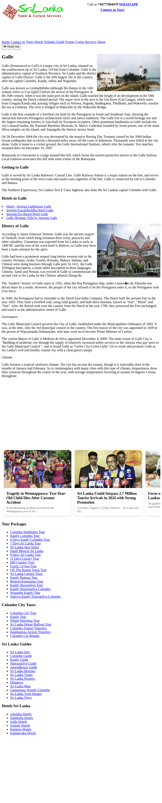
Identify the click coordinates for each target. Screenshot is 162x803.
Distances (16, 682)
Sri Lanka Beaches (22, 671)
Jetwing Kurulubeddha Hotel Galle (30, 210)
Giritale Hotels (20, 725)
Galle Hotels (18, 721)
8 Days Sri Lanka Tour (25, 555)
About (101, 42)
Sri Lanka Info (20, 652)
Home (6, 42)
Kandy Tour (18, 617)
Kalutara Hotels (20, 729)
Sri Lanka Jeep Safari (24, 547)
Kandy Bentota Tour (24, 577)
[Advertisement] (78, 29)
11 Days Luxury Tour (24, 558)
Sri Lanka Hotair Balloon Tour (30, 624)
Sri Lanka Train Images (26, 694)
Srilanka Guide (54, 42)
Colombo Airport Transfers (28, 628)
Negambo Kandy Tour (25, 593)
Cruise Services (85, 42)
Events (69, 42)
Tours (30, 42)
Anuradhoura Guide (23, 667)
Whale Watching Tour (25, 620)
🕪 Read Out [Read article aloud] (11, 46)
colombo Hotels (21, 714)
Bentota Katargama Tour (26, 581)
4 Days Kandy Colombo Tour (30, 539)
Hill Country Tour (22, 562)
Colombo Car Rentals (24, 636)
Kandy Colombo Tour (25, 536)
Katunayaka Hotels (23, 733)
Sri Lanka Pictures (22, 678)
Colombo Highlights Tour (27, 532)
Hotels (38, 42)
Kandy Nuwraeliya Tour (26, 585)
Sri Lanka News (21, 697)
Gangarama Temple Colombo (30, 690)
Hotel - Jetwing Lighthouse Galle (28, 206)
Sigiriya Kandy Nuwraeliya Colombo (35, 596)
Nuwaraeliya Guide (23, 663)
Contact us (18, 42)
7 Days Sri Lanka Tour (25, 543)
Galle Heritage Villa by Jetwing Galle (31, 218)
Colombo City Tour (23, 613)
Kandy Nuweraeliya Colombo (30, 589)
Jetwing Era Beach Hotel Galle (27, 214)
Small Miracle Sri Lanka (26, 551)
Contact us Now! (113, 10)
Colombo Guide (21, 656)
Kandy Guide (19, 659)
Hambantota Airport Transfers (30, 632)
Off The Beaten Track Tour (28, 570)
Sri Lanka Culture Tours (26, 574)
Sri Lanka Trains (21, 675)
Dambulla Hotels (21, 718)
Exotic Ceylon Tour (23, 566)
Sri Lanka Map (20, 686)
